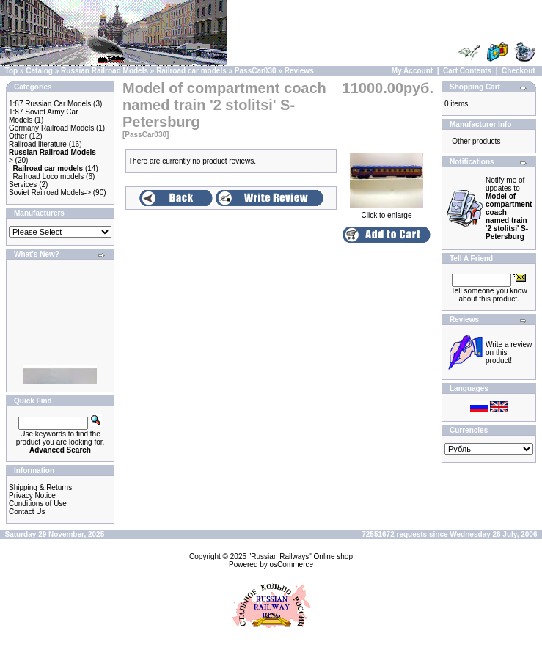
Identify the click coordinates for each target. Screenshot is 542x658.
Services (23, 184)
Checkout (518, 71)
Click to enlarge (386, 212)
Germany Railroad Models (51, 128)
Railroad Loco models (48, 176)
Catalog (39, 71)
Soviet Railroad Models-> (50, 193)
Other (18, 136)
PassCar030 (256, 71)
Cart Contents (467, 71)
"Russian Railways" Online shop (301, 556)
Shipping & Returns (40, 487)
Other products (476, 141)
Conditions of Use (38, 504)
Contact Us (27, 512)
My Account (412, 71)
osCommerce (291, 564)
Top (11, 71)
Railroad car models (191, 71)
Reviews (299, 71)
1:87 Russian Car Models (50, 104)
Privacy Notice (32, 495)
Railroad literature (38, 144)
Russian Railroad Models (104, 71)
